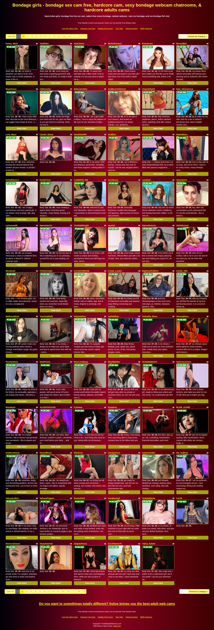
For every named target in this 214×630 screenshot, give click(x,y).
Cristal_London (115, 271)
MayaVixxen (11, 89)
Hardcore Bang (131, 29)
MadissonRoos (12, 316)
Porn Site (119, 29)
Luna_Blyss (11, 134)
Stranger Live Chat (87, 29)
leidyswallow (80, 316)
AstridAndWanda (81, 271)
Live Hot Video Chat (70, 29)
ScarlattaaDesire (149, 362)
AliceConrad (147, 134)
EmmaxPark (79, 498)
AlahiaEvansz (182, 225)
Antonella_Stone (149, 316)
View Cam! (22, 83)
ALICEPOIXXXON (48, 407)
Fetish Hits (117, 626)
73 (80, 36)
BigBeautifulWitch (150, 271)
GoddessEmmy (13, 453)
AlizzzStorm (181, 180)
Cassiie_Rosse (46, 134)
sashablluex (113, 316)
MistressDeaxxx (13, 544)
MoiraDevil (10, 407)
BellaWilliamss (12, 180)
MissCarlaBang (81, 362)
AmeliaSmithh (80, 134)
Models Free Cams (105, 29)
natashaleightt (148, 453)
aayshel (111, 225)
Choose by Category (197, 36)
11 (69, 36)
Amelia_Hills (182, 271)
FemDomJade (46, 271)
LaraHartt (146, 180)
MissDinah (10, 271)
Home (182, 36)
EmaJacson (147, 43)
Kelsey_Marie (12, 43)
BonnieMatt (181, 43)
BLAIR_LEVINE (183, 407)
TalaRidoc (44, 43)
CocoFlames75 (115, 544)
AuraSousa (113, 180)
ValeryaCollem (12, 498)
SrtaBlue (112, 134)
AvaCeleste (79, 43)
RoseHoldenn (12, 362)
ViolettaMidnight (81, 225)
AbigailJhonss (80, 544)
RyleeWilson (182, 134)
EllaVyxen (78, 453)
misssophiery (182, 316)
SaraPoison (45, 362)
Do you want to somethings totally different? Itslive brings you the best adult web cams (107, 603)
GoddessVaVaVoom (117, 89)
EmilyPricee (45, 180)
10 (64, 36)
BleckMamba (114, 362)
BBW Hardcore (146, 29)
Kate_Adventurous (184, 89)
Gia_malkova (182, 453)
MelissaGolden (80, 89)
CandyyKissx (114, 453)
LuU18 (179, 498)
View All (11, 36)
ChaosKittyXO (148, 89)
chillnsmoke (45, 89)
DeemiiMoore (46, 453)
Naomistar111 (46, 225)
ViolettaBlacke (148, 498)
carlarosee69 (11, 225)
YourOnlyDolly (46, 316)
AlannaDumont (149, 225)
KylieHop (78, 407)
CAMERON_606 (81, 180)
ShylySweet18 (46, 544)
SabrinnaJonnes (183, 362)
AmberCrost (147, 407)
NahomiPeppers (47, 498)
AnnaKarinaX (114, 498)
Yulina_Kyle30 (148, 544)
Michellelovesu (115, 43)
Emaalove (112, 407)
